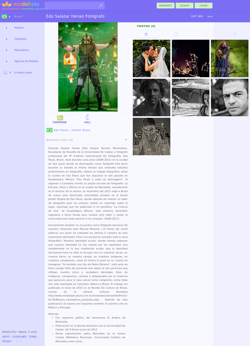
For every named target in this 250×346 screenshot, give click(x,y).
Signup (184, 5)
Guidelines (19, 337)
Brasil (19, 16)
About (6, 337)
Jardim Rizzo (81, 130)
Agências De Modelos (26, 61)
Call (87, 119)
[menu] (210, 16)
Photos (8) (146, 26)
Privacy (7, 341)
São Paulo (57, 130)
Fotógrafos (20, 39)
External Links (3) (87, 140)
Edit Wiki (197, 16)
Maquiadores (22, 50)
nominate (165, 5)
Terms (33, 337)
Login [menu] (203, 5)
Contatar (60, 119)
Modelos (19, 28)
